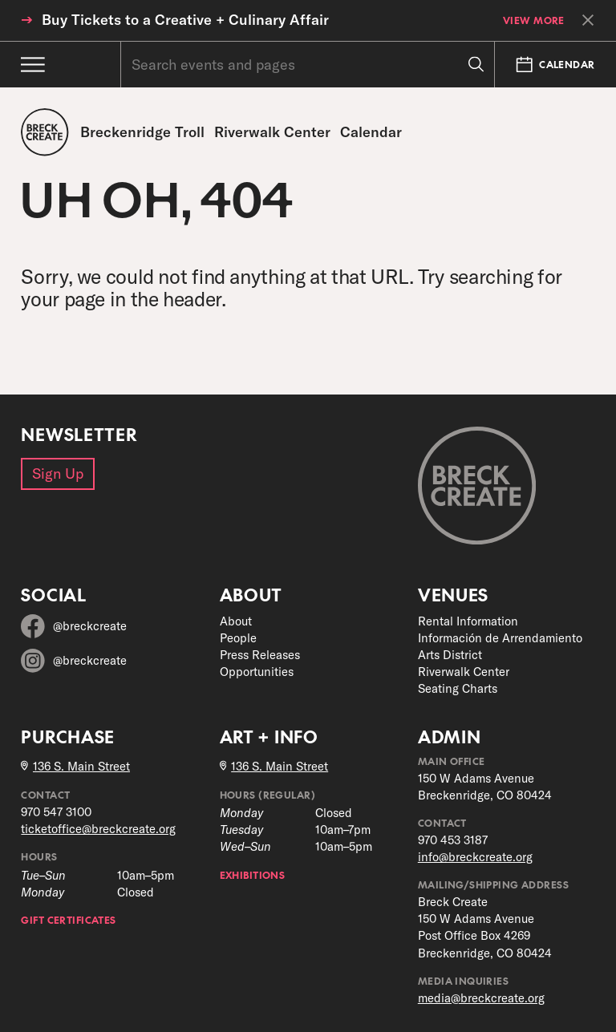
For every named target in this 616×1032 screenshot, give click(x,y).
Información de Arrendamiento (500, 638)
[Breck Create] (44, 132)
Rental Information (468, 621)
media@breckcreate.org (481, 998)
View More (534, 20)
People (238, 638)
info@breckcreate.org (475, 856)
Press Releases (260, 654)
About (236, 621)
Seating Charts (457, 688)
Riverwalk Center (463, 671)
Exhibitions (253, 874)
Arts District (450, 654)
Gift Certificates (68, 919)
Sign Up (57, 473)
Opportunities (257, 671)
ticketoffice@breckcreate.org (98, 828)
